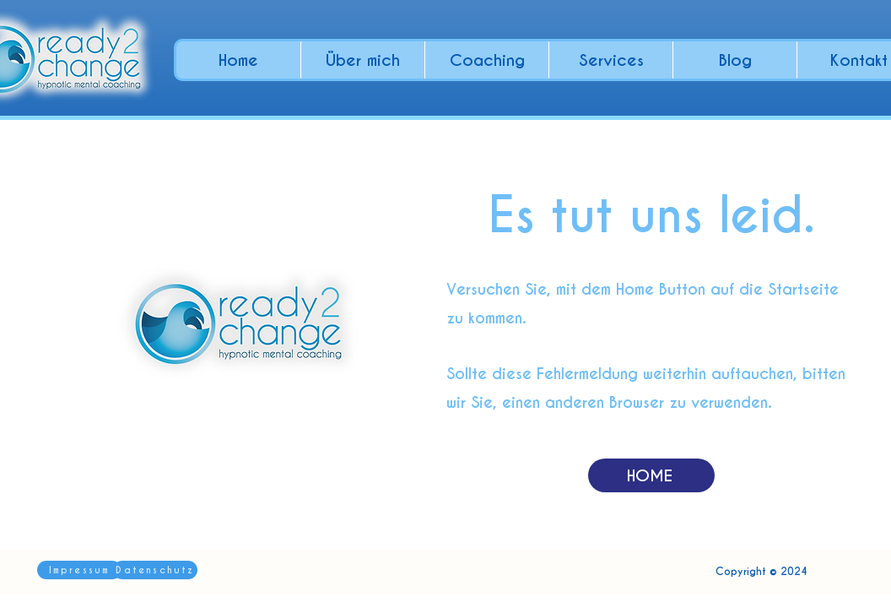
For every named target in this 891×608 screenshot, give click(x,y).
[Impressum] (79, 570)
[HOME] (651, 475)
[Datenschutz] (155, 570)
